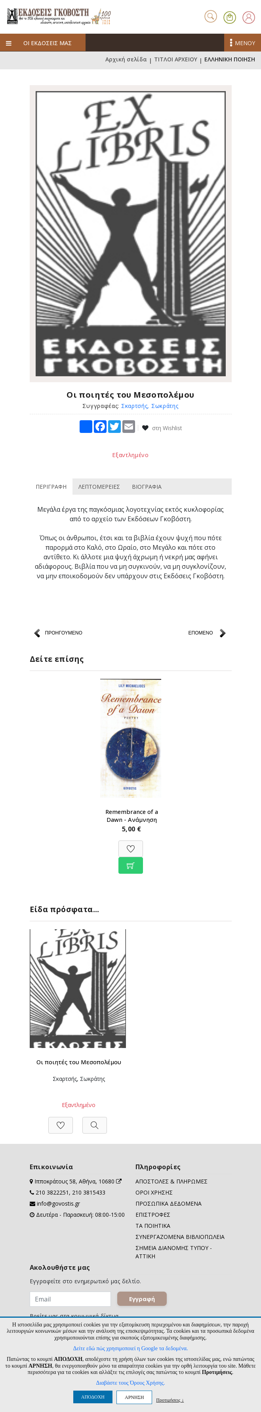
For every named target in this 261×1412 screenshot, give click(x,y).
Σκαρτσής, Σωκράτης (150, 406)
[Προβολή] (94, 1122)
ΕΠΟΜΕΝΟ (200, 633)
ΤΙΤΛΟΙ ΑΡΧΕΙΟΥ (175, 60)
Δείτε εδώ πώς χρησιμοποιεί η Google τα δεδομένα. (130, 1348)
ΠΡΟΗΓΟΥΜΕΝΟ (63, 633)
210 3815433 (88, 1194)
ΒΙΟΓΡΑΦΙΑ (147, 486)
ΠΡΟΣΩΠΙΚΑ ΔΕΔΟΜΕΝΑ (168, 1205)
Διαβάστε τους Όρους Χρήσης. (130, 1383)
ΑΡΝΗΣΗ (134, 1397)
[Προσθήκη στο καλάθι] (130, 861)
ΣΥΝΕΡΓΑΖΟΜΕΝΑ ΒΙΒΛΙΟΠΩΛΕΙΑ (180, 1238)
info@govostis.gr (58, 1205)
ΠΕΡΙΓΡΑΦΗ (51, 486)
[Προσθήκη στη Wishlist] (130, 845)
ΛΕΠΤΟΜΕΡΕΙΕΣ (99, 486)
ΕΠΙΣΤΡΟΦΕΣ (152, 1216)
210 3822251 (52, 1194)
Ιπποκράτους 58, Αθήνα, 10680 (78, 1183)
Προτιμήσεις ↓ (170, 1399)
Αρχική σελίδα (126, 60)
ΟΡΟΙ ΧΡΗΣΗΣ (154, 1194)
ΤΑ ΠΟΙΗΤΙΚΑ (152, 1227)
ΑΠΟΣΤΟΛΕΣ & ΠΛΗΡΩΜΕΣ (171, 1183)
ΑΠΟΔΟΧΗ (93, 1397)
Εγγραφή (142, 1300)
